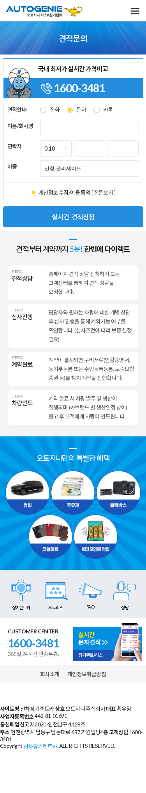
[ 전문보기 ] (103, 192)
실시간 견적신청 (73, 217)
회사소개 (50, 674)
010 (50, 148)
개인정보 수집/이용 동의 (64, 192)
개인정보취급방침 (86, 674)
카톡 (108, 109)
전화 (55, 109)
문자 (81, 109)
